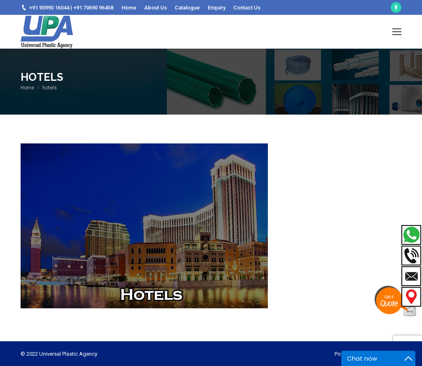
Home (27, 88)
